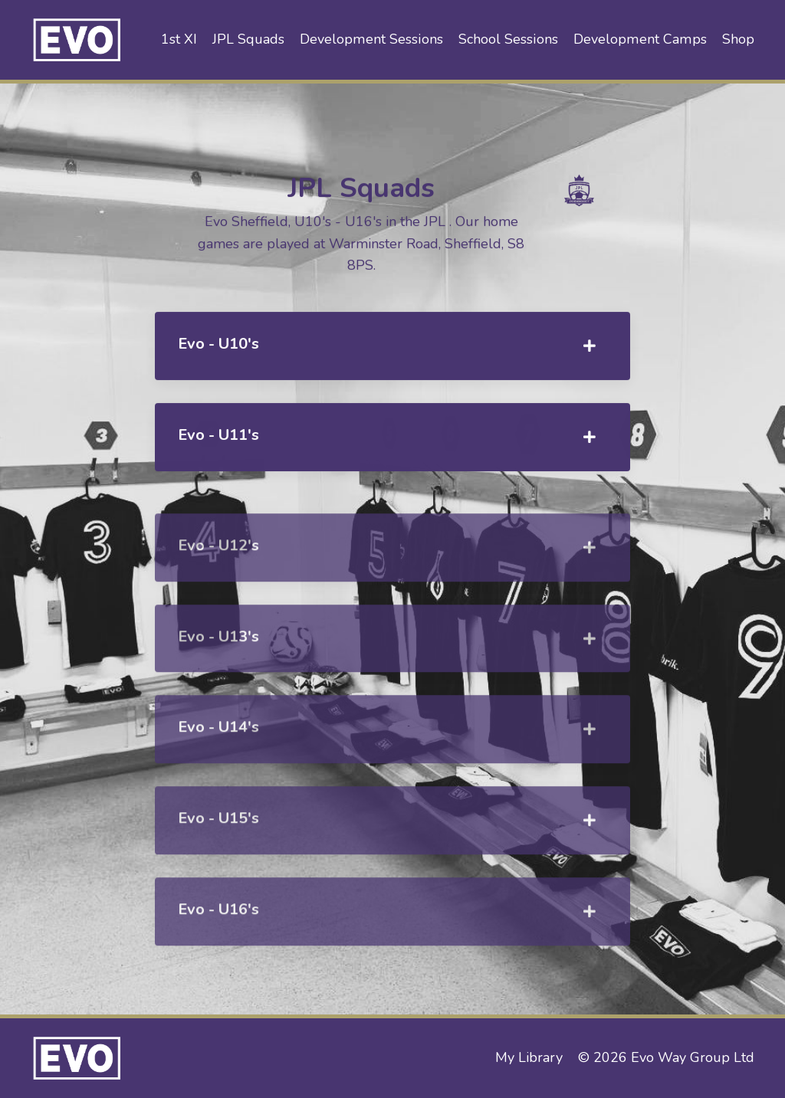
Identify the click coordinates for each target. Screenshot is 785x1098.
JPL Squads (252, 39)
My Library (529, 1057)
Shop (738, 39)
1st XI (183, 39)
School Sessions (510, 39)
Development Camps (641, 39)
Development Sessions (374, 39)
